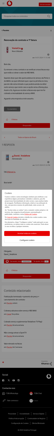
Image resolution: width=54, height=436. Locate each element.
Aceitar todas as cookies (27, 233)
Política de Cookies (31, 214)
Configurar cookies (27, 240)
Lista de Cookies (12, 217)
